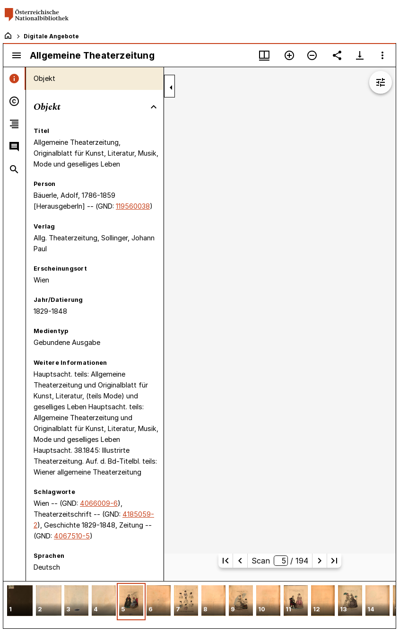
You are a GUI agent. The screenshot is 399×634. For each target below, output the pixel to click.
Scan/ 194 (280, 560)
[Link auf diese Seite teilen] (337, 55)
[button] (20, 601)
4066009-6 (99, 503)
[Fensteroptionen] (382, 55)
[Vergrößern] (289, 55)
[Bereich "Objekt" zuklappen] (153, 106)
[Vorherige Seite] (240, 561)
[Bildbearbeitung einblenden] (380, 82)
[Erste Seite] (225, 561)
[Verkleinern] (312, 55)
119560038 (133, 206)
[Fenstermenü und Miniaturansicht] (264, 55)
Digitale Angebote (51, 36)
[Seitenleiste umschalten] (16, 55)
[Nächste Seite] (319, 561)
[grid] (199, 604)
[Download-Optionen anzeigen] (359, 55)
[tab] (14, 78)
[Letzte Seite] (334, 561)
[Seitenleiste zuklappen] (171, 87)
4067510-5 (72, 536)
